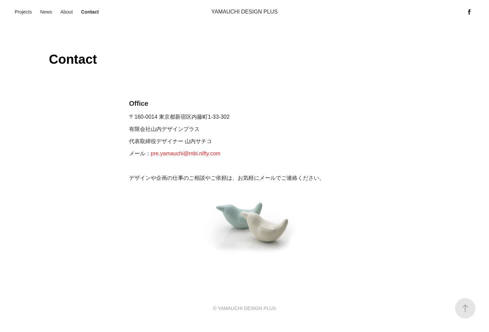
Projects (23, 12)
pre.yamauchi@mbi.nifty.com (185, 153)
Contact (90, 12)
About (66, 12)
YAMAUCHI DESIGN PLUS (244, 12)
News (46, 12)
